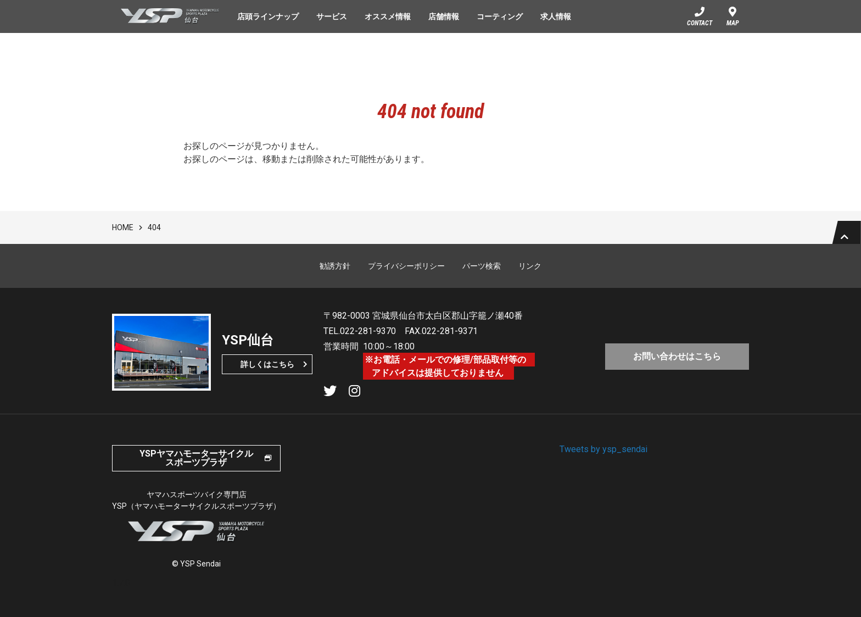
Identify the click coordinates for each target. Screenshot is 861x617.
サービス (331, 16)
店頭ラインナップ (268, 16)
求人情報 (555, 16)
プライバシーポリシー (406, 275)
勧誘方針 (335, 275)
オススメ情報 (388, 16)
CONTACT (699, 23)
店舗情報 (443, 16)
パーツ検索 (481, 275)
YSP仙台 (170, 16)
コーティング (500, 16)
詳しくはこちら (267, 374)
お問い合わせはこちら (677, 364)
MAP (732, 23)
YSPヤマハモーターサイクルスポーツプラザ (196, 467)
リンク (529, 275)
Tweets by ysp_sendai (603, 459)
